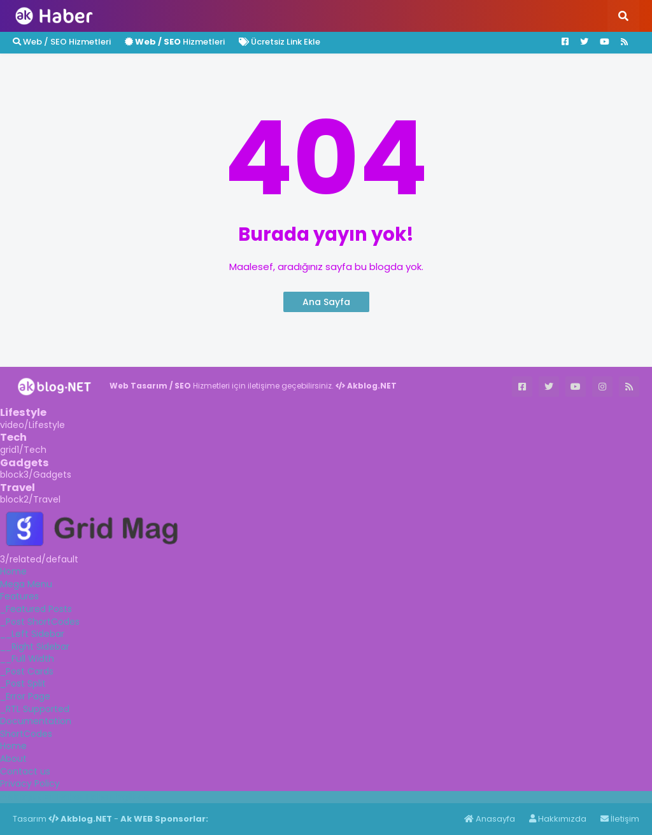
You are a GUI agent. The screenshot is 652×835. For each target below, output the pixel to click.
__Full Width (27, 658)
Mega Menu (26, 584)
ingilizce (132, 796)
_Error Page (25, 696)
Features (19, 596)
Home (13, 571)
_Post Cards (26, 671)
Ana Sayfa (326, 302)
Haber (70, 796)
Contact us (25, 771)
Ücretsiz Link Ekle (279, 42)
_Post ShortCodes (40, 621)
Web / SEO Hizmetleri (62, 42)
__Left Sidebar (32, 633)
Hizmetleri (175, 42)
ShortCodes (26, 733)
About (13, 758)
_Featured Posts (36, 609)
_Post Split (23, 683)
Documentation (35, 721)
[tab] (326, 572)
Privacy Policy (30, 783)
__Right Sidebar (34, 646)
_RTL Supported (34, 709)
